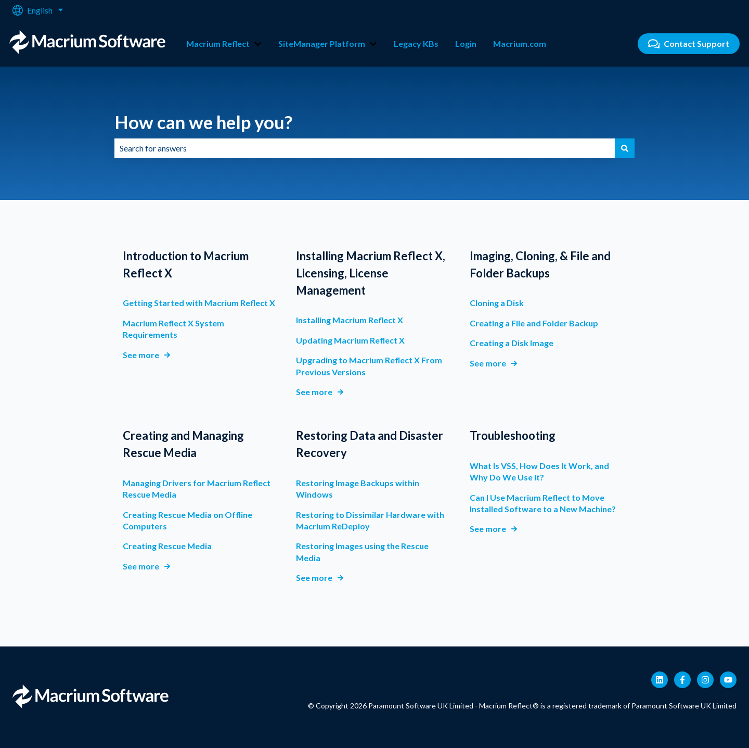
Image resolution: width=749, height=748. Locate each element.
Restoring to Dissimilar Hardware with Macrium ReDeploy (370, 520)
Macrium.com (519, 43)
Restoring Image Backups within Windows (357, 488)
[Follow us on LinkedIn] (659, 679)
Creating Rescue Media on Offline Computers (187, 520)
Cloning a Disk (497, 303)
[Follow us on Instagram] (705, 679)
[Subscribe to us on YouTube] (728, 679)
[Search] (625, 148)
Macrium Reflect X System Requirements (173, 328)
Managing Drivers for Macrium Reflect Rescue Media (196, 488)
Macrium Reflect (218, 43)
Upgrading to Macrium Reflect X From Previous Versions (369, 365)
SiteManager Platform (321, 43)
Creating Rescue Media (167, 546)
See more (141, 355)
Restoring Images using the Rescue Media (362, 552)
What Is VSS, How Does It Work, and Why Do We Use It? (539, 471)
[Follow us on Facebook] (682, 679)
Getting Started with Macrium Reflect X (199, 303)
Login (465, 43)
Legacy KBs (416, 43)
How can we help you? (203, 122)
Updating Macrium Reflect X (350, 340)
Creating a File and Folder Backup (534, 323)
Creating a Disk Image (511, 343)
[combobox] (364, 148)
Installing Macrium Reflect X (349, 320)
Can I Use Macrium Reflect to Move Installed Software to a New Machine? (543, 503)
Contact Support (689, 44)
